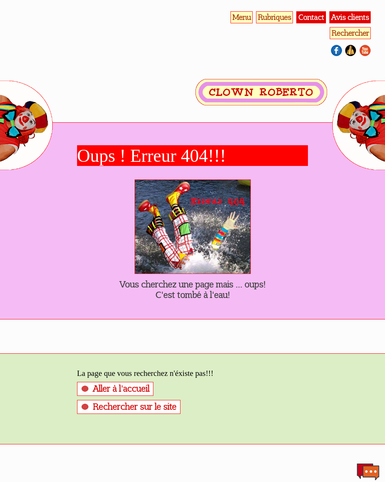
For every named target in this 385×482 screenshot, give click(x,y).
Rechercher (350, 33)
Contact (311, 17)
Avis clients (350, 17)
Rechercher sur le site (134, 406)
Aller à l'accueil (121, 388)
